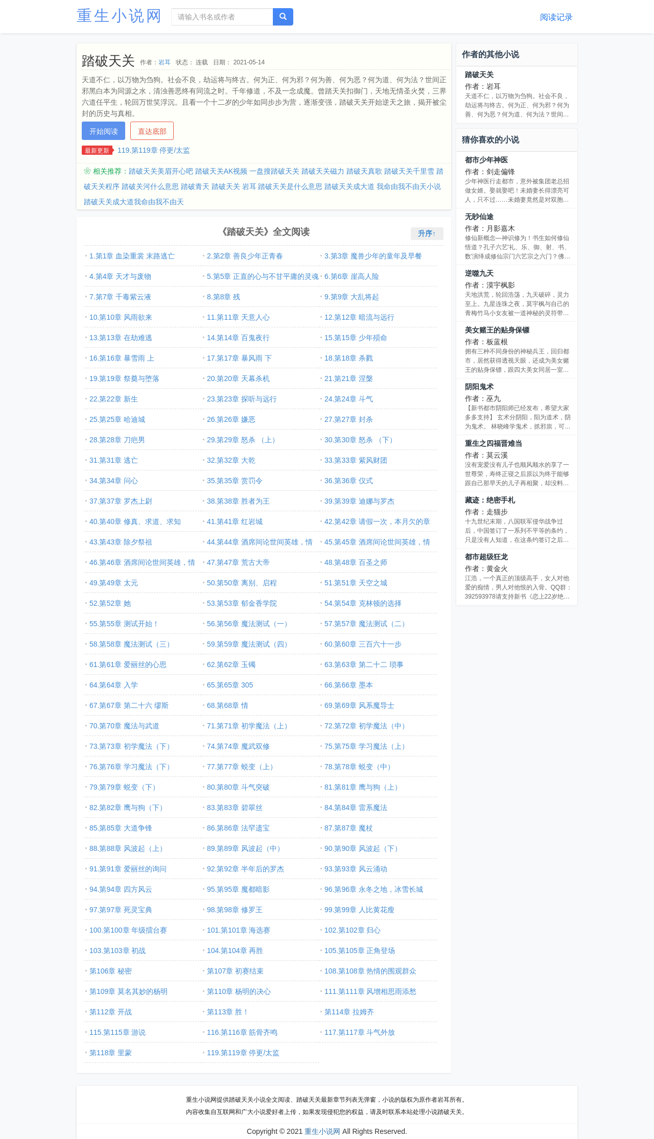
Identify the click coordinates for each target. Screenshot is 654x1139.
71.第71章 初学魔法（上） (249, 726)
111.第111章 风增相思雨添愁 (370, 991)
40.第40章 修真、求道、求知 (135, 521)
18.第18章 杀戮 (348, 358)
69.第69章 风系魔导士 (359, 705)
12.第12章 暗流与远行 (359, 317)
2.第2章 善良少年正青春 (245, 256)
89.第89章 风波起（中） (245, 848)
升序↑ (427, 233)
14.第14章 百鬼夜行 (238, 338)
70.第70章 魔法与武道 (124, 726)
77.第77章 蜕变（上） (242, 767)
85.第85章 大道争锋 (120, 828)
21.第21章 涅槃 (348, 378)
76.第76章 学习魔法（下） (131, 767)
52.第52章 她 (110, 603)
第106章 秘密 (110, 971)
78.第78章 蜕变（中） (359, 767)
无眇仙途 (479, 216)
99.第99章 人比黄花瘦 (359, 910)
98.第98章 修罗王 (235, 910)
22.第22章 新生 (113, 399)
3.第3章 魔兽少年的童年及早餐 (373, 256)
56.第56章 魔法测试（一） (249, 624)
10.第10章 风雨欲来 (120, 317)
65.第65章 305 (230, 685)
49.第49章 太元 (113, 583)
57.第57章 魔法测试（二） (366, 624)
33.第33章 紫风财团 (355, 460)
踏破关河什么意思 (150, 186)
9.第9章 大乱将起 (351, 297)
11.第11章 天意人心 (238, 317)
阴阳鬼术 (479, 387)
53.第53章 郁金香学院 (242, 603)
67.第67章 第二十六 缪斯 (129, 705)
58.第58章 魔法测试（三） (131, 644)
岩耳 (164, 62)
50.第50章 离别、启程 (242, 583)
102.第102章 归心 (352, 930)
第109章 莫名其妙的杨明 (128, 991)
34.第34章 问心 (113, 481)
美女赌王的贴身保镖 (497, 330)
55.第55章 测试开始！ (124, 624)
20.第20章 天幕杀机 (238, 378)
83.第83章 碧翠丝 (235, 807)
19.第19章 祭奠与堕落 (124, 378)
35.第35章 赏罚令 (235, 481)
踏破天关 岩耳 (234, 186)
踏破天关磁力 (322, 171)
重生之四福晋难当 (493, 443)
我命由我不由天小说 (409, 186)
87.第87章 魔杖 (348, 828)
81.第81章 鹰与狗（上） (363, 787)
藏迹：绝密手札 (490, 500)
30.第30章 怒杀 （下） (360, 440)
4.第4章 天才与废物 (120, 276)
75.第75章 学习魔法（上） (366, 746)
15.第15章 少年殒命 (355, 338)
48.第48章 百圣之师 (355, 562)
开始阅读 (103, 131)
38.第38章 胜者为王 (238, 501)
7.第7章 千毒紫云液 (120, 297)
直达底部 (152, 131)
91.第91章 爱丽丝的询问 (128, 869)
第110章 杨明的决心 (239, 991)
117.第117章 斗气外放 (359, 1032)
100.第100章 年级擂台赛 (128, 930)
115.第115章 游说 (117, 1032)
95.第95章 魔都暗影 (238, 889)
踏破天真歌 (364, 171)
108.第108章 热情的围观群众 (370, 971)
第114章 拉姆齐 (349, 1012)
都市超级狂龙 (486, 557)
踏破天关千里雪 (409, 171)
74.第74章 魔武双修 (238, 746)
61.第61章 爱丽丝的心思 (128, 664)
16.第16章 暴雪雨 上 (121, 358)
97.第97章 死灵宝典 (120, 910)
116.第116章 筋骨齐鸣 (242, 1032)
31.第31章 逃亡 (113, 460)
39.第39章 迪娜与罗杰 (359, 501)
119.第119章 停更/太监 (154, 150)
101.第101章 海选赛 (239, 930)
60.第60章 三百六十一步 (363, 644)
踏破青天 (195, 186)
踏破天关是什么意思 (290, 186)
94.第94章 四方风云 (120, 889)
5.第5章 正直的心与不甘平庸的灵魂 (263, 276)
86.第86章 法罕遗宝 (238, 828)
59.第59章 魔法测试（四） (249, 644)
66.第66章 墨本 (348, 685)
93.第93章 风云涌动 (355, 869)
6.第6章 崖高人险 (351, 276)
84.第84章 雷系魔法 (355, 807)
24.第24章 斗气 (348, 399)
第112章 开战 (110, 1012)
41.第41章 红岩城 (235, 521)
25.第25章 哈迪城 (117, 419)
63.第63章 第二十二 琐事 (364, 664)
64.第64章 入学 (113, 685)
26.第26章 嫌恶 (231, 419)
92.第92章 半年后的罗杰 (245, 869)
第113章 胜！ (228, 1012)
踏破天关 (479, 74)
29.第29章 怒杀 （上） (243, 440)
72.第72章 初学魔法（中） (366, 726)
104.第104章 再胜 (235, 950)
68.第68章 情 (227, 705)
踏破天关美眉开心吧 (161, 171)
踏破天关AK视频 (221, 171)
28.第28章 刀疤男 (117, 440)
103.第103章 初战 (117, 950)
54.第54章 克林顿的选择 (363, 603)
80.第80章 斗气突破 (238, 787)
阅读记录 (556, 17)
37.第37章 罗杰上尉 (120, 501)
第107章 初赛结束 (235, 971)
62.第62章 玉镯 (231, 664)
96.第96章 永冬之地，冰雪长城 (373, 889)
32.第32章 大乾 (231, 460)
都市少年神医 (486, 160)
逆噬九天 (479, 273)
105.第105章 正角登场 (359, 950)
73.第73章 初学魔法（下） (131, 746)
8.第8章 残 (223, 297)
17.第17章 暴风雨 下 (239, 358)
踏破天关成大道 (349, 186)
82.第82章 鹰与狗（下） (128, 807)
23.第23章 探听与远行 (242, 399)
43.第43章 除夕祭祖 (120, 542)
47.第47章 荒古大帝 (238, 562)
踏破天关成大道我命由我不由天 (134, 202)
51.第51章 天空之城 (355, 583)
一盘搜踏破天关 (274, 171)
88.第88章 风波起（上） (128, 848)
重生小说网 (120, 15)
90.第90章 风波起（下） (363, 848)
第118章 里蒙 (110, 1053)
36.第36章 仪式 (348, 481)
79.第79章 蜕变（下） (124, 787)
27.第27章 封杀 (348, 419)
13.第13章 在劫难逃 (120, 338)
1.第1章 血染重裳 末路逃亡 (132, 256)
